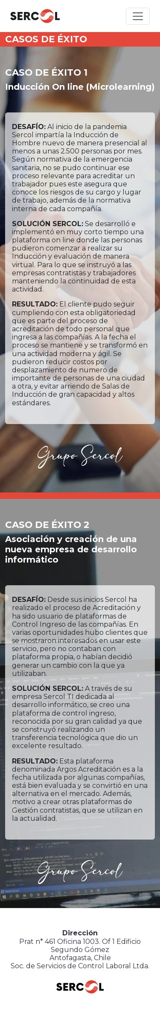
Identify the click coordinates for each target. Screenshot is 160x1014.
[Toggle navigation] (138, 16)
